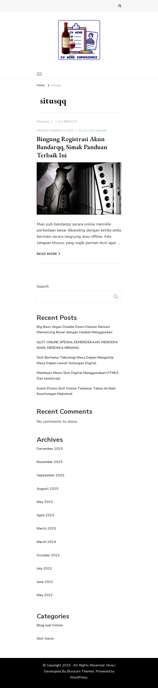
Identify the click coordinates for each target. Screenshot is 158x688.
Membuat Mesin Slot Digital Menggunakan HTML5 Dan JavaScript (77, 375)
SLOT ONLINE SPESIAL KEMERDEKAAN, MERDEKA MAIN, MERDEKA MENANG (77, 345)
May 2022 (45, 595)
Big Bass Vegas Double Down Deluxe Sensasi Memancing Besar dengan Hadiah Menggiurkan (74, 329)
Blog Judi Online (93, 130)
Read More (48, 254)
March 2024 (46, 542)
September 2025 (50, 475)
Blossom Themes (80, 671)
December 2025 (50, 448)
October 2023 (48, 555)
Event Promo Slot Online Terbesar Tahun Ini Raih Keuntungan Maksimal (76, 391)
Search (43, 286)
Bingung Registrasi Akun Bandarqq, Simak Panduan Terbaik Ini (72, 147)
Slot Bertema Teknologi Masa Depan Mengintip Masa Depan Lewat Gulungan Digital (75, 360)
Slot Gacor (45, 638)
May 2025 (45, 502)
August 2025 (47, 488)
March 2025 (46, 528)
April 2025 (45, 515)
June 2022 (45, 581)
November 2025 (50, 462)
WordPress (78, 677)
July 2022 (44, 568)
